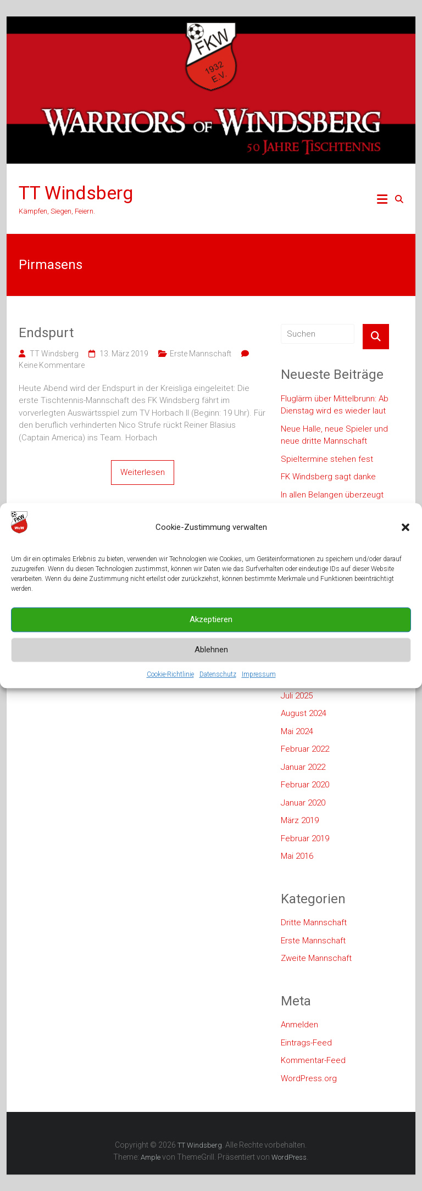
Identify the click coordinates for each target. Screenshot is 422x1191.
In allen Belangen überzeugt (332, 495)
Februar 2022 (305, 749)
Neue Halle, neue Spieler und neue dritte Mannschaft (334, 435)
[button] (405, 543)
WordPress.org (309, 1078)
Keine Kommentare (52, 365)
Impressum (259, 691)
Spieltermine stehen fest (327, 459)
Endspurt (46, 332)
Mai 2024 (297, 731)
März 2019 (300, 820)
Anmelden (299, 1025)
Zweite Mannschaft (316, 958)
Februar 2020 (305, 785)
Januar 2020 (303, 803)
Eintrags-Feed (306, 1043)
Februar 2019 (305, 838)
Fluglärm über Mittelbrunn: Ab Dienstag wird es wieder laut (334, 405)
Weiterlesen (142, 472)
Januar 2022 (303, 767)
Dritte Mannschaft (314, 922)
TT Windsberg (76, 193)
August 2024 (303, 713)
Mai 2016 (297, 856)
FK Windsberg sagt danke (328, 477)
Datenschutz (217, 691)
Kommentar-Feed (313, 1060)
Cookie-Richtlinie (170, 691)
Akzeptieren (211, 636)
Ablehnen (211, 667)
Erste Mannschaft (200, 353)
